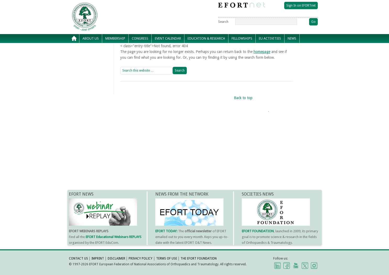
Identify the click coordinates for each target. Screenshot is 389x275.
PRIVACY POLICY (140, 258)
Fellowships (242, 38)
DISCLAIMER (116, 258)
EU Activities (270, 38)
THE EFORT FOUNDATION (198, 258)
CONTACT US (78, 258)
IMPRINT (97, 258)
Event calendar (168, 38)
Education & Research (206, 38)
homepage (262, 52)
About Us (91, 38)
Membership (115, 38)
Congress (140, 38)
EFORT (115, 6)
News (292, 38)
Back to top (243, 98)
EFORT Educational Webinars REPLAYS (113, 237)
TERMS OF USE (166, 258)
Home (74, 38)
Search (223, 22)
